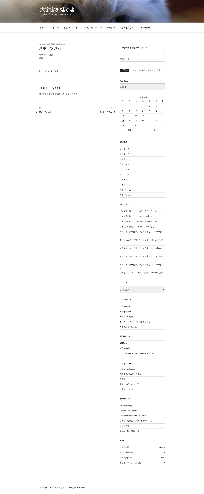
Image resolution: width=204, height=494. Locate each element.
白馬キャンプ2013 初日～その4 (134, 273)
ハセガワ (123, 358)
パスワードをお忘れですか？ (142, 70)
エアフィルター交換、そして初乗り (135, 232)
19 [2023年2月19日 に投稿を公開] (123, 120)
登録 (158, 70)
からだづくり (47, 71)
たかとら (64, 44)
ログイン (64, 94)
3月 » (156, 130)
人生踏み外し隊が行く (129, 327)
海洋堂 (122, 379)
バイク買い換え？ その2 (131, 211)
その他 (111, 27)
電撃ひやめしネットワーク (131, 384)
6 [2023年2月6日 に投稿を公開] (129, 111)
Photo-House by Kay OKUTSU (133, 416)
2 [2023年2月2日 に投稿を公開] (149, 106)
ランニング (124, 149)
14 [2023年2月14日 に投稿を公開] (136, 116)
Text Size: (124, 81)
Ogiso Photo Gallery (128, 411)
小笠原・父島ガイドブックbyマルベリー (137, 421)
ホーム (42, 27)
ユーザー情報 (144, 27)
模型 (67, 27)
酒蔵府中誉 (124, 426)
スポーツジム (125, 179)
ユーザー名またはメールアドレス (134, 48)
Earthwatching (126, 405)
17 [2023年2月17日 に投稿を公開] (156, 116)
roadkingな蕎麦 (126, 317)
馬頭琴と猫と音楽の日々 (130, 431)
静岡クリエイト (126, 389)
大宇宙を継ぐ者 (57, 9)
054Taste (123, 343)
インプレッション (93, 27)
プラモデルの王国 (127, 369)
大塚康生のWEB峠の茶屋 (130, 374)
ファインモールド (127, 363)
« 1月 (128, 130)
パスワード (124, 59)
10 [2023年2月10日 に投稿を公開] (156, 111)
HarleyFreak (125, 306)
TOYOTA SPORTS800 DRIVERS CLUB (137, 353)
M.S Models (125, 348)
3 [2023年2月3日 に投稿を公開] (156, 106)
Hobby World (125, 311)
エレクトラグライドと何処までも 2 (135, 322)
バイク (55, 27)
